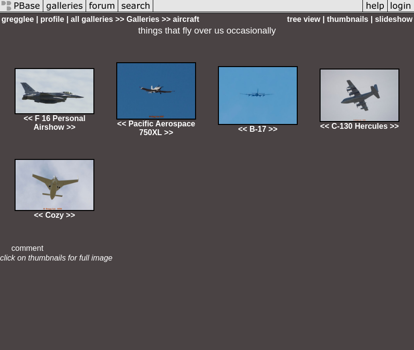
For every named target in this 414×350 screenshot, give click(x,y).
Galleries (143, 19)
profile (52, 19)
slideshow (394, 19)
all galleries (92, 19)
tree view (303, 19)
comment (27, 248)
